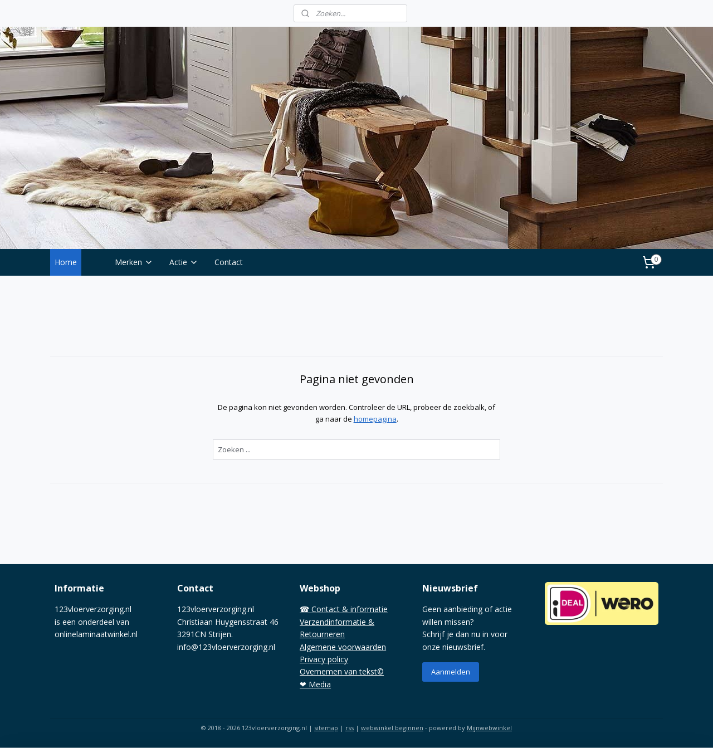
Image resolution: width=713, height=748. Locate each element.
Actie (183, 262)
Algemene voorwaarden (343, 647)
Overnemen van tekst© (342, 671)
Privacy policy (324, 659)
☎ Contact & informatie (344, 609)
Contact (228, 262)
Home (66, 262)
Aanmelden (450, 672)
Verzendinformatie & (337, 622)
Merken (134, 262)
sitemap (326, 727)
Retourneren (322, 634)
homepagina (374, 419)
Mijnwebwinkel (489, 727)
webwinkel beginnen (392, 727)
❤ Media (315, 684)
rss (349, 727)
